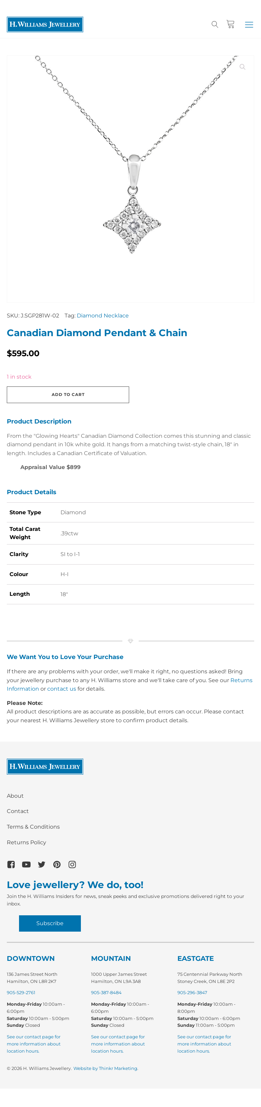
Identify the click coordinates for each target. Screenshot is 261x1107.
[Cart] (230, 24)
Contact (18, 811)
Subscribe (50, 923)
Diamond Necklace (103, 315)
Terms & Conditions (33, 827)
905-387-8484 (106, 992)
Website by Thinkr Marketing (105, 1068)
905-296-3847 (192, 992)
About (15, 796)
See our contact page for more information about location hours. (33, 1044)
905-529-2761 (21, 992)
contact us (61, 689)
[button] (249, 24)
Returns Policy (26, 842)
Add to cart (68, 394)
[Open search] (215, 24)
